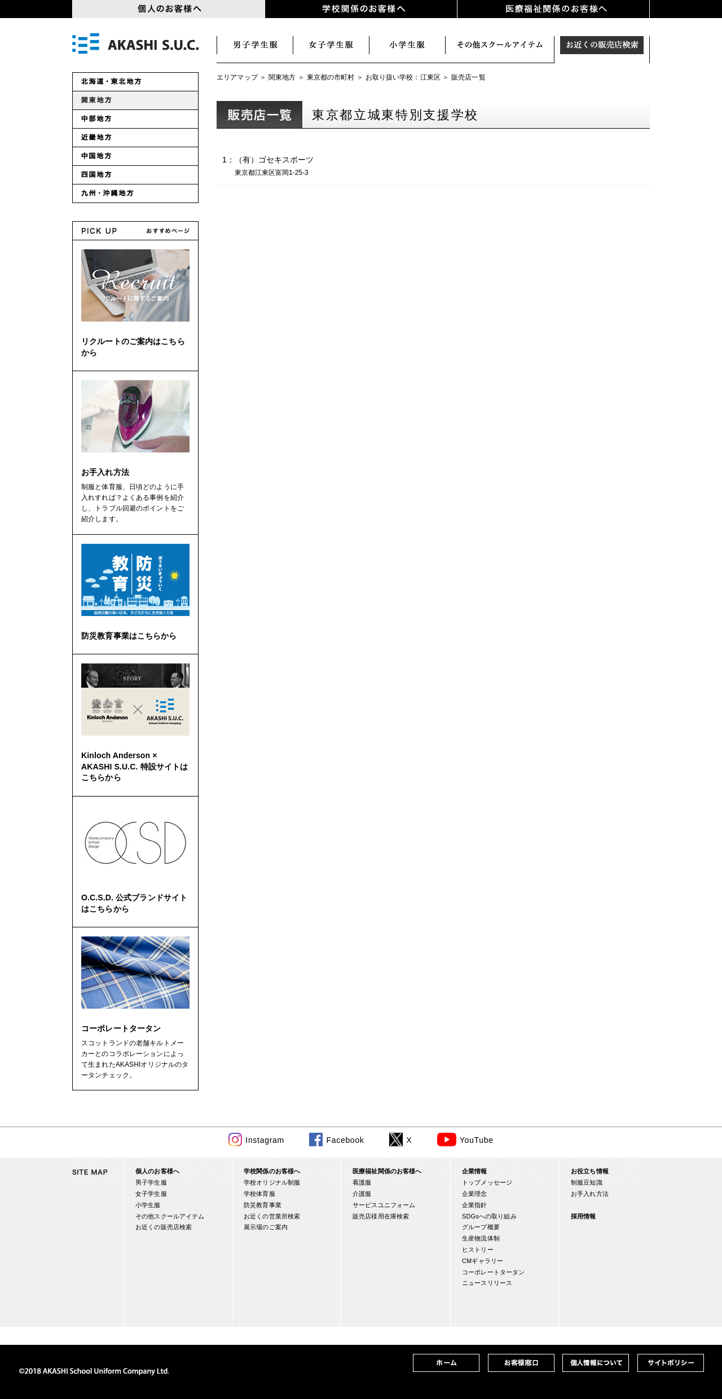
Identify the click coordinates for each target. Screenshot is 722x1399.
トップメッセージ (487, 1182)
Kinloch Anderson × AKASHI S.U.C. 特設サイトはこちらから (134, 766)
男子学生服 (255, 45)
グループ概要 (481, 1227)
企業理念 (474, 1193)
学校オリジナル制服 (272, 1182)
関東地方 (282, 77)
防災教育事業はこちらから (129, 635)
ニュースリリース (487, 1282)
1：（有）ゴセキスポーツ (291, 167)
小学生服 (407, 45)
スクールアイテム (500, 45)
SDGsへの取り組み (489, 1216)
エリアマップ (237, 77)
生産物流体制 (481, 1238)
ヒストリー (478, 1249)
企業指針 (474, 1205)
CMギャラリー (482, 1260)
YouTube (477, 1140)
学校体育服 (259, 1193)
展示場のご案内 (266, 1227)
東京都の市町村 (331, 77)
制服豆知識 (586, 1182)
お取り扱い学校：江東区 (403, 77)
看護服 (362, 1182)
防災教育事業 (262, 1205)
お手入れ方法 (105, 472)
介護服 (362, 1193)
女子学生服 (331, 45)
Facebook (345, 1140)
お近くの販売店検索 (602, 45)
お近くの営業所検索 (272, 1216)
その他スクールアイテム (169, 1216)
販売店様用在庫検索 (381, 1216)
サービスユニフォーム (384, 1205)
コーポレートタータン (121, 1028)
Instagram (264, 1140)
